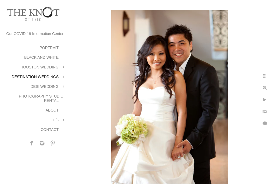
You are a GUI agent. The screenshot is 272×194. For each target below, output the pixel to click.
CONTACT (50, 129)
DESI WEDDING (45, 86)
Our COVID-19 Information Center (34, 34)
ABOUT (52, 110)
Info (55, 120)
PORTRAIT (49, 48)
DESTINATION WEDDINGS (35, 77)
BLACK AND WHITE (41, 57)
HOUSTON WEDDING (40, 67)
